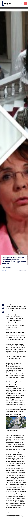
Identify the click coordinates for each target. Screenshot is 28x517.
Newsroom (8, 267)
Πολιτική (4, 270)
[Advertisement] (14, 288)
